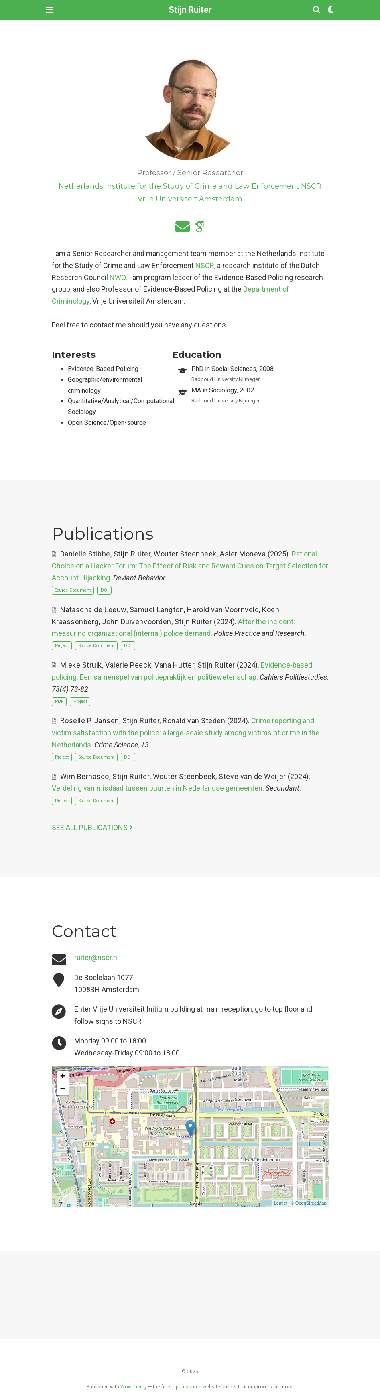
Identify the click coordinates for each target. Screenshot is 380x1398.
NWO (118, 277)
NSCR (204, 265)
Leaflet (280, 1203)
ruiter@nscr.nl (96, 957)
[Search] (316, 10)
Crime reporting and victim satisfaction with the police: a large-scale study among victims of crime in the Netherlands (185, 732)
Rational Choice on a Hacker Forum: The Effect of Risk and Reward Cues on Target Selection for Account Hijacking (190, 566)
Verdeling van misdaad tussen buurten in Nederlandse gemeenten (157, 788)
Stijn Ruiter (190, 10)
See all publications (92, 827)
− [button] (62, 1089)
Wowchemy (133, 1387)
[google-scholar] (199, 229)
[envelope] (182, 229)
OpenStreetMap (311, 1203)
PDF (59, 701)
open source (187, 1387)
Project (62, 645)
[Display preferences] (331, 10)
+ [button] (62, 1077)
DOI (104, 590)
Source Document (73, 590)
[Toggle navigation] (49, 10)
